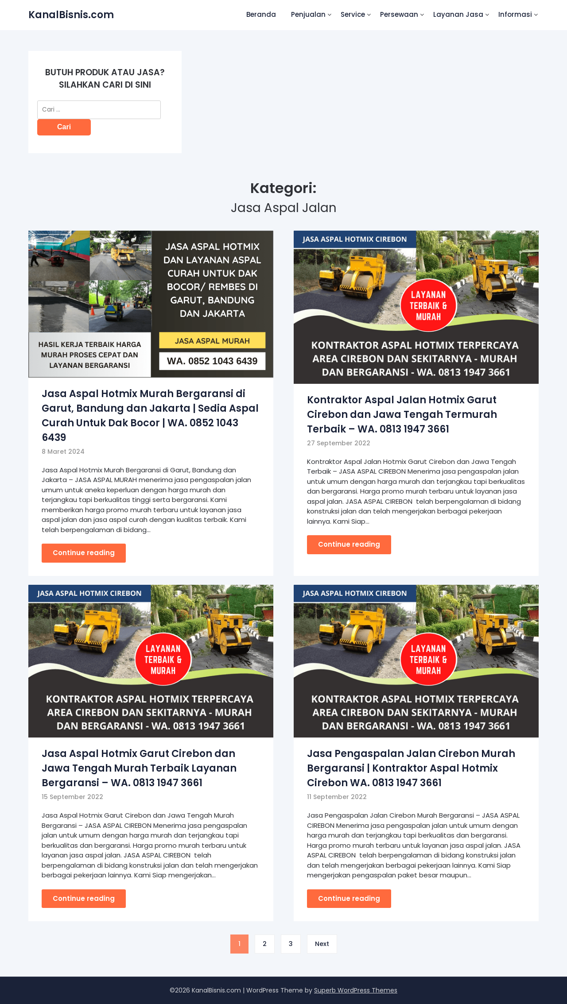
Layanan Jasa (458, 14)
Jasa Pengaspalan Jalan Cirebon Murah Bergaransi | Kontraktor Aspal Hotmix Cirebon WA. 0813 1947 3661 (411, 768)
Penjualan (308, 14)
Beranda (261, 14)
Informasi (515, 14)
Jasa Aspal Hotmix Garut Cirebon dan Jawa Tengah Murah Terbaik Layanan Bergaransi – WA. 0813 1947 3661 (139, 768)
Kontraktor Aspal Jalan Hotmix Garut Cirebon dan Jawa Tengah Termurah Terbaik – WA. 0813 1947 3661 (402, 414)
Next (322, 943)
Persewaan (399, 14)
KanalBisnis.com (71, 15)
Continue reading (84, 552)
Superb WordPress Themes (355, 990)
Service (353, 14)
